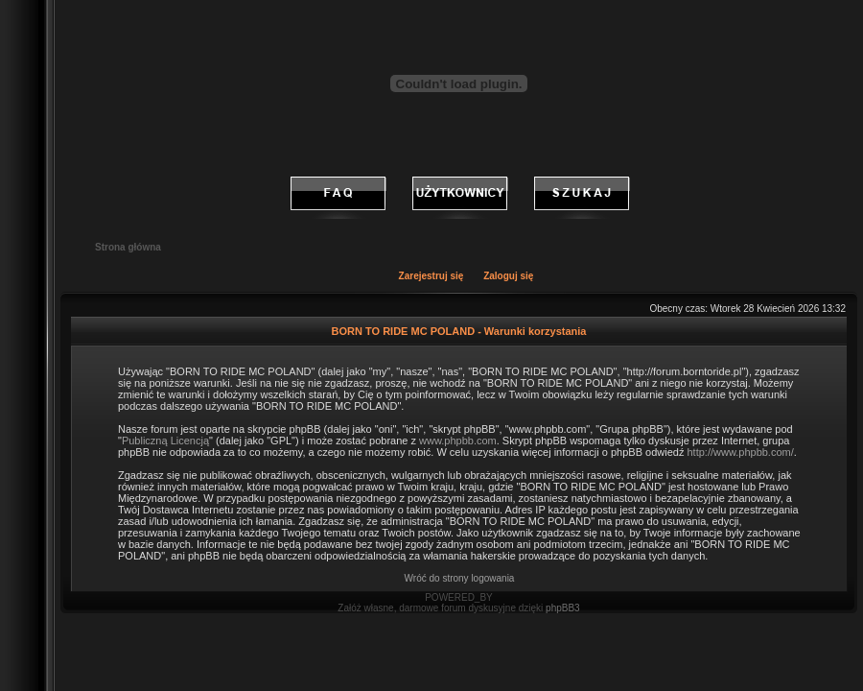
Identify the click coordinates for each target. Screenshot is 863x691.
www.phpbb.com (458, 440)
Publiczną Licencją (165, 440)
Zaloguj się (508, 276)
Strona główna (128, 247)
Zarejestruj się (431, 276)
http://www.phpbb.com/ (740, 452)
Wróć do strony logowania (460, 578)
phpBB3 (563, 608)
